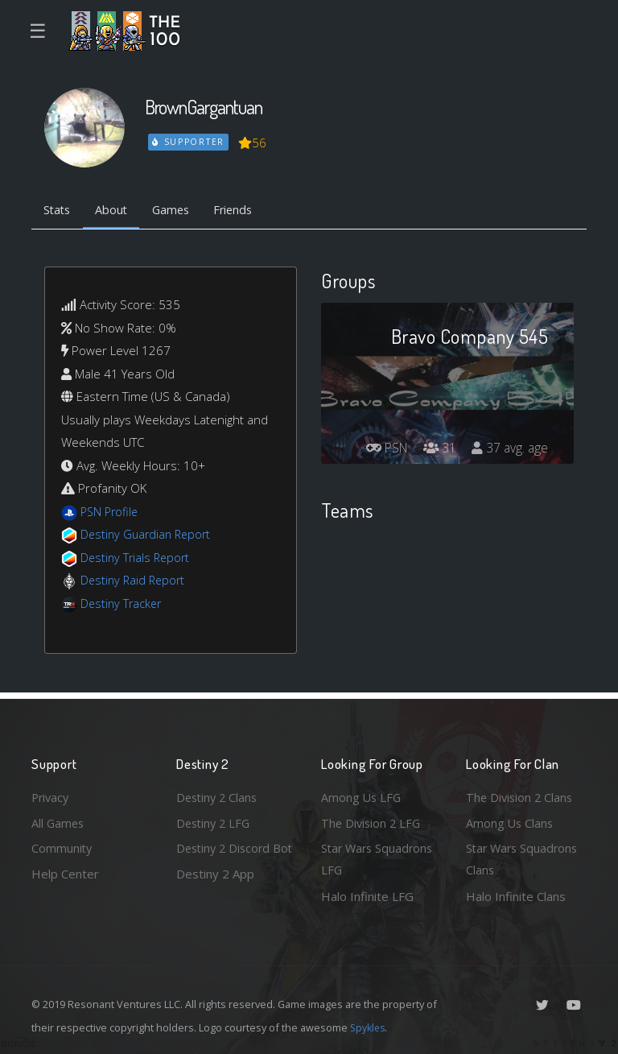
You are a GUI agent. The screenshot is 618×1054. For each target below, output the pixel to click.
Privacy (51, 795)
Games (177, 211)
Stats (58, 211)
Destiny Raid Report (134, 581)
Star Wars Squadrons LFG (379, 858)
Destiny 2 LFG (215, 820)
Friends (243, 211)
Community (62, 847)
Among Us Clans (510, 820)
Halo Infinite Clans (516, 896)
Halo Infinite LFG (367, 896)
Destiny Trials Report (137, 559)
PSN (381, 449)
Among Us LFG (362, 795)
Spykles (369, 1027)
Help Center (65, 873)
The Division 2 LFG (372, 820)
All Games (58, 820)
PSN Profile (111, 513)
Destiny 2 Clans (219, 795)
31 (437, 449)
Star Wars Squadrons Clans (524, 858)
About (115, 211)
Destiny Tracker (122, 605)
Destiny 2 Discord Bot (225, 858)
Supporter (189, 141)
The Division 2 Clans (521, 795)
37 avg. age (509, 449)
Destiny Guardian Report (148, 535)
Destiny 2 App (215, 896)
